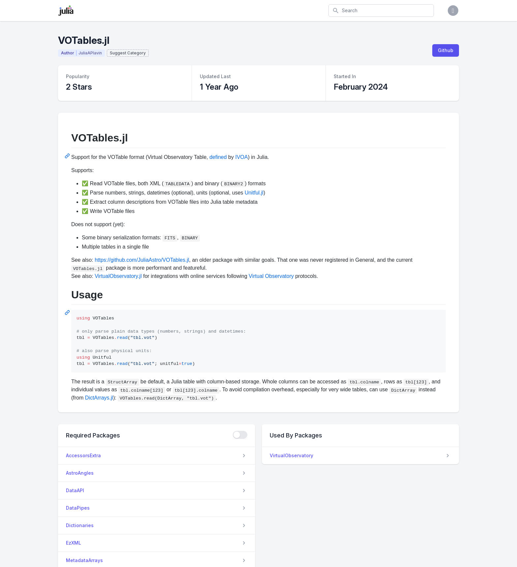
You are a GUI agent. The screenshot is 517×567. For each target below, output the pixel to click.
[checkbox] (240, 435)
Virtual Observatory (271, 276)
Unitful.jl (254, 192)
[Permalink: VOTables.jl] (68, 156)
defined (218, 157)
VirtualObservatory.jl (118, 276)
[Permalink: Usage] (68, 312)
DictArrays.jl (99, 398)
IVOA (241, 157)
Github (445, 50)
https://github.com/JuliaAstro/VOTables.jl (142, 260)
